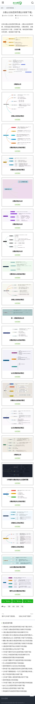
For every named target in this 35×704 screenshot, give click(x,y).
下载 (22, 606)
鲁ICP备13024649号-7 (18, 703)
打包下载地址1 (6, 601)
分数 (13, 606)
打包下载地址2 (17, 601)
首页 (2, 8)
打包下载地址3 (28, 601)
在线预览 (17, 53)
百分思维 (10, 703)
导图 (9, 606)
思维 (17, 606)
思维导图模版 (10, 8)
